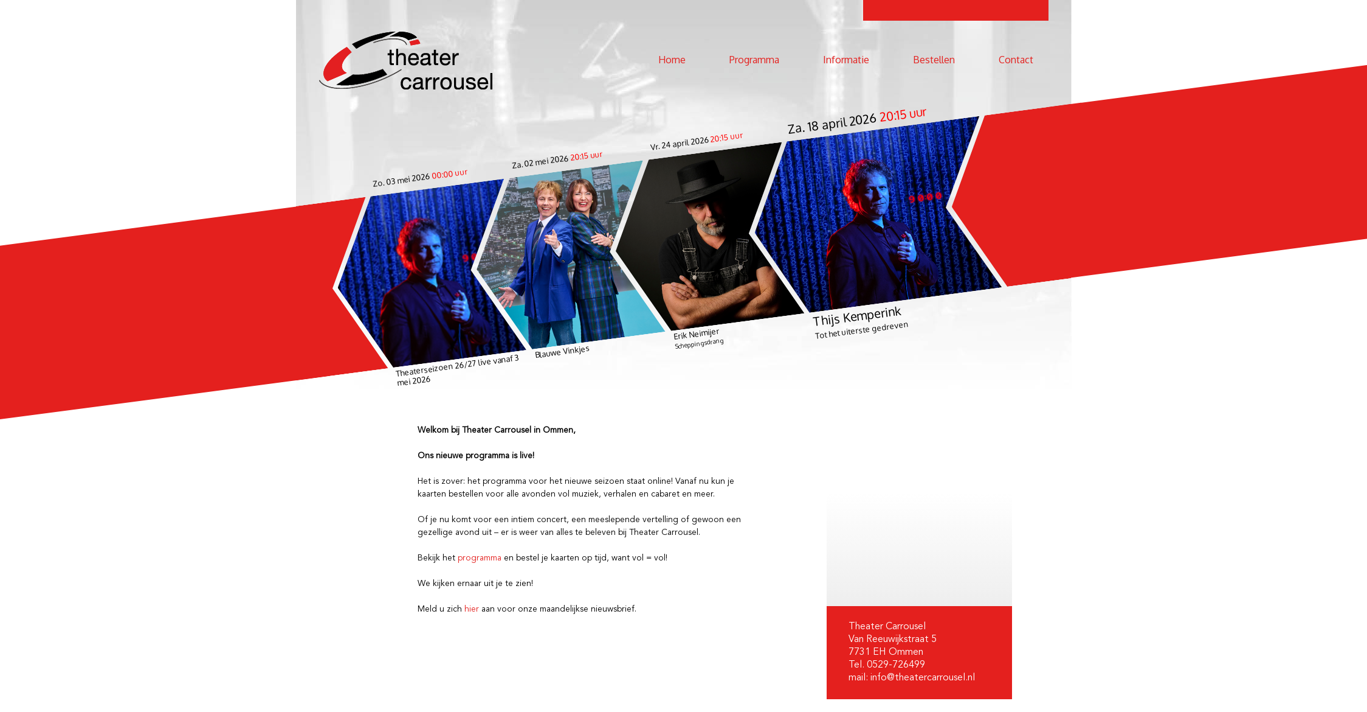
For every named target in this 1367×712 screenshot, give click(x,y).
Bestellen (934, 60)
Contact (1016, 60)
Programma (754, 60)
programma (479, 558)
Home (672, 60)
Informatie (846, 60)
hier (471, 609)
